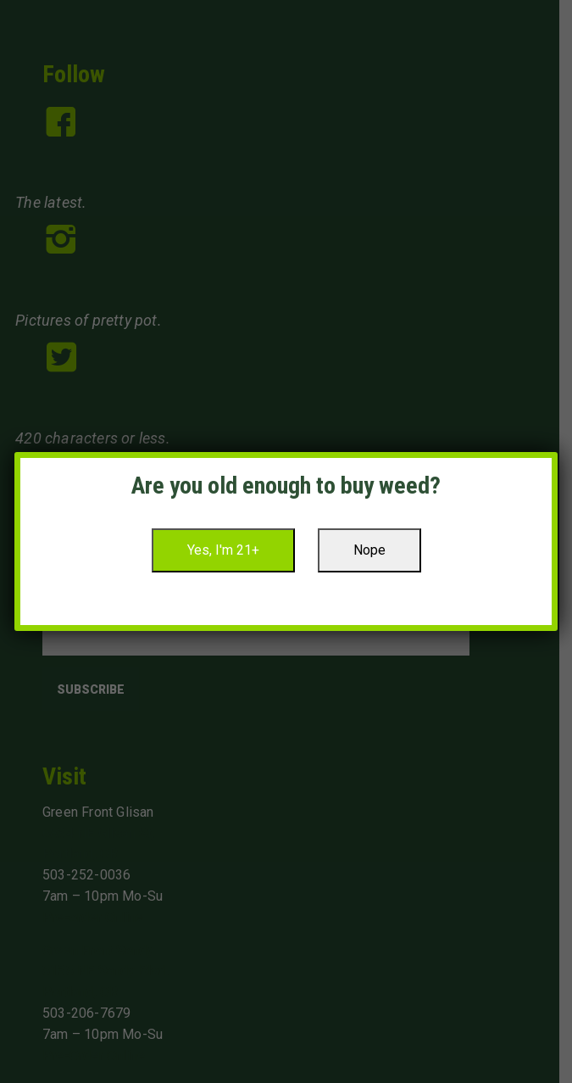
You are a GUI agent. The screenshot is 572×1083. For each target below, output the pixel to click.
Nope (369, 550)
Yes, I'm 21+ (223, 550)
